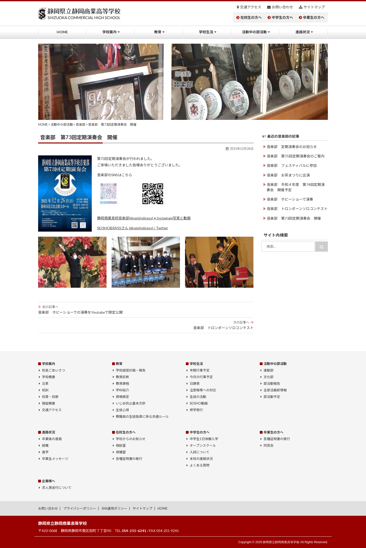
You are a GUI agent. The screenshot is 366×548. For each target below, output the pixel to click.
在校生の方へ (251, 17)
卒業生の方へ (313, 17)
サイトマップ (314, 7)
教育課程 (122, 383)
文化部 (268, 377)
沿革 (45, 383)
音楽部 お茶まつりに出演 (288, 175)
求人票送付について (56, 488)
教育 (157, 32)
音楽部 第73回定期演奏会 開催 (294, 218)
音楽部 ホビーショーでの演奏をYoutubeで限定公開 (146, 309)
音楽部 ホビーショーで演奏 (290, 199)
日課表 (195, 383)
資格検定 (122, 397)
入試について (199, 452)
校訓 (45, 390)
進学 (45, 452)
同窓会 (268, 445)
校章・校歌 (50, 397)
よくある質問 (199, 465)
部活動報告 (272, 383)
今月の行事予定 (201, 377)
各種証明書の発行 (129, 459)
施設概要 (48, 403)
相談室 (121, 445)
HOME (62, 32)
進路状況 (303, 32)
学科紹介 (122, 390)
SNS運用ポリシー (114, 508)
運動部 (268, 370)
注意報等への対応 (203, 390)
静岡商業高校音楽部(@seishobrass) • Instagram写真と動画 (143, 218)
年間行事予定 (199, 370)
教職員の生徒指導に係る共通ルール (142, 416)
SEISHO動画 (199, 403)
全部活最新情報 (275, 390)
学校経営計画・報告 (131, 370)
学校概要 (48, 377)
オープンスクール (203, 445)
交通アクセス (250, 7)
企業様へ (48, 481)
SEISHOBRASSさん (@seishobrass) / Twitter (132, 228)
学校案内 (109, 32)
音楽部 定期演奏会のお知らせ (292, 146)
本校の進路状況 (201, 459)
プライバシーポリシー (79, 508)
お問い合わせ (282, 7)
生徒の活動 (198, 397)
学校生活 (206, 32)
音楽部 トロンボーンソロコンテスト (146, 325)
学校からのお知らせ (131, 439)
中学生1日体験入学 (204, 439)
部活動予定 (272, 397)
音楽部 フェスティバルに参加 (291, 165)
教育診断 (122, 377)
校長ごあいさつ (53, 370)
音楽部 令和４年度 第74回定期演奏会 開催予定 (297, 187)
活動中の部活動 (254, 32)
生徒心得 (122, 410)
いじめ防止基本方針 (131, 403)
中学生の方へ (282, 17)
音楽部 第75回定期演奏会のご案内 (295, 156)
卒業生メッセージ (55, 459)
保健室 (121, 452)
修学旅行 (196, 410)
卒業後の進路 (52, 439)
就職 (45, 445)
